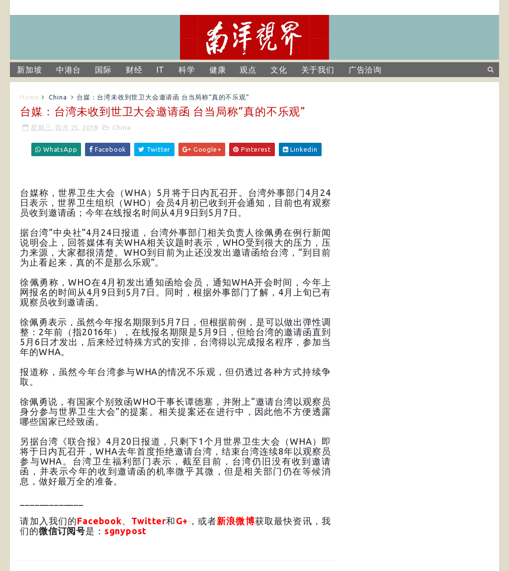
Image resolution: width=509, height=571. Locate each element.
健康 (217, 69)
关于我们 (318, 69)
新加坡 (29, 69)
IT (161, 69)
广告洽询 (365, 69)
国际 (103, 69)
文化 (278, 69)
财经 (134, 69)
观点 (248, 69)
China (58, 97)
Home (29, 97)
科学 (186, 69)
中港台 (68, 69)
